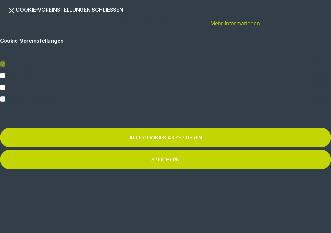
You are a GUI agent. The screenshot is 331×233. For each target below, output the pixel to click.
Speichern (165, 159)
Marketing (20, 87)
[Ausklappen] (320, 62)
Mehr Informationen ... (237, 23)
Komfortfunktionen (31, 99)
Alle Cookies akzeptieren (165, 137)
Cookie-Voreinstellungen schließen (65, 9)
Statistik (17, 75)
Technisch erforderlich (35, 64)
